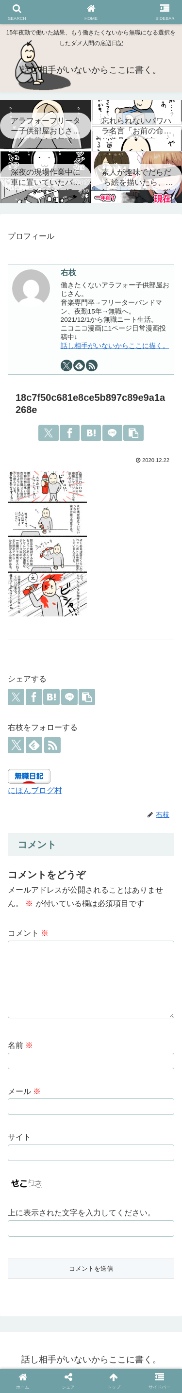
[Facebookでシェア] (70, 433)
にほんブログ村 (35, 790)
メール (24, 1096)
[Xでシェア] (48, 433)
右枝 (68, 272)
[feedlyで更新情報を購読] (79, 365)
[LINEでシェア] (112, 433)
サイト (19, 1142)
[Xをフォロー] (66, 365)
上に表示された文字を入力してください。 (81, 1217)
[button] (133, 433)
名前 (20, 1050)
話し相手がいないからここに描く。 (115, 345)
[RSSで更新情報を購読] (92, 365)
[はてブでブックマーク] (91, 433)
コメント (28, 933)
